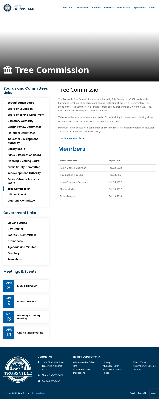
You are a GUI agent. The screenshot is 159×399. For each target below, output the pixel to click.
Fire (75, 365)
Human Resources (82, 369)
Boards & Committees (21, 235)
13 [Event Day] (8, 319)
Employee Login (38, 393)
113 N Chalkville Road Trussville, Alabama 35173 (53, 366)
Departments (139, 7)
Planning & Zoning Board (23, 161)
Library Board (16, 149)
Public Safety (123, 7)
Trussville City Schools (144, 365)
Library (106, 362)
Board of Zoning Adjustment (25, 115)
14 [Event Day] (8, 334)
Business (96, 7)
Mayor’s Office (17, 223)
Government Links (19, 213)
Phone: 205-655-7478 (52, 375)
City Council (15, 229)
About (152, 7)
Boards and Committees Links (25, 90)
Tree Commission (46, 70)
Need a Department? (86, 357)
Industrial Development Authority (22, 141)
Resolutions (15, 259)
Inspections (79, 372)
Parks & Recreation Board (24, 155)
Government (83, 7)
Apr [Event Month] (9, 283)
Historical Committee (21, 133)
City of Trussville (24, 393)
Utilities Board (16, 194)
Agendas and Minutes (21, 247)
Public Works (139, 362)
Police (106, 372)
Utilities (137, 369)
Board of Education (20, 109)
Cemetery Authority (20, 121)
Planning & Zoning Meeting (28, 317)
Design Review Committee (24, 127)
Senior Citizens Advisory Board (23, 181)
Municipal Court (27, 285)
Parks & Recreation (112, 369)
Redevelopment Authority (24, 173)
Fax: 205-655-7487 (51, 381)
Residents (109, 7)
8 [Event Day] (8, 288)
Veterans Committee (21, 200)
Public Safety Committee (23, 167)
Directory (13, 253)
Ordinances (15, 241)
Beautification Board (21, 103)
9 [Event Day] (8, 303)
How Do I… (68, 7)
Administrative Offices (84, 362)
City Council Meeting (30, 332)
